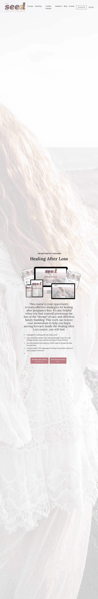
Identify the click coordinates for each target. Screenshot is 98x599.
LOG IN (91, 7)
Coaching (38, 6)
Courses (30, 6)
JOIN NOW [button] (81, 7)
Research (58, 6)
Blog (65, 6)
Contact (71, 6)
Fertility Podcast (48, 7)
